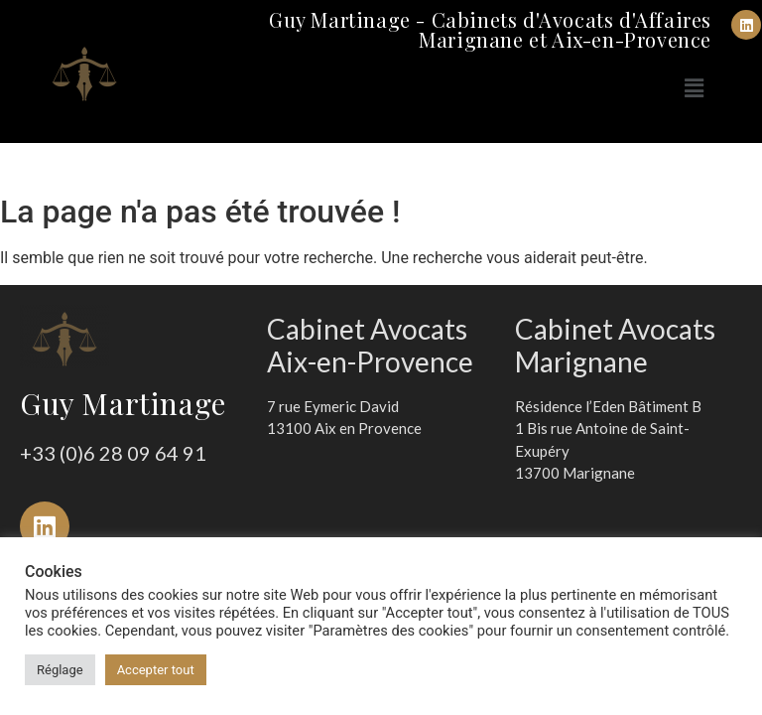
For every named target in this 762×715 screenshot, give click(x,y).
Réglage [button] (60, 669)
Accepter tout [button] (155, 669)
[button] (694, 88)
